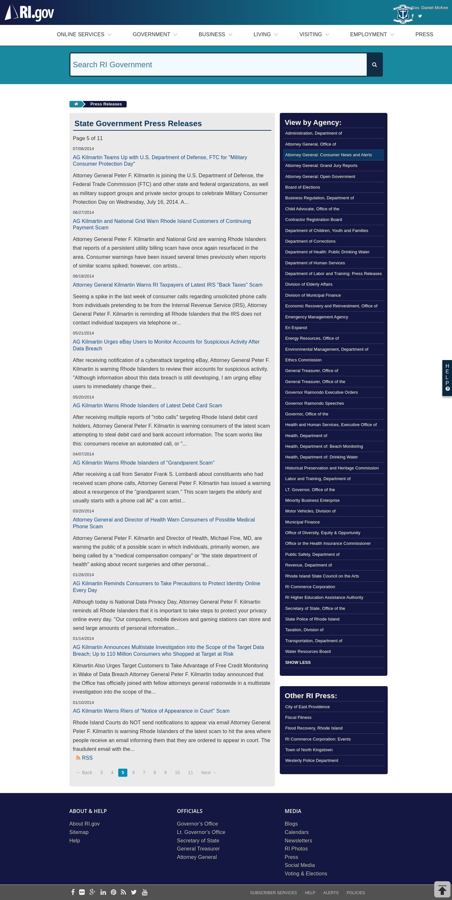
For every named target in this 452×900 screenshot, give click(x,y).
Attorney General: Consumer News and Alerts (328, 154)
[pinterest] (113, 892)
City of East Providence (307, 706)
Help (74, 840)
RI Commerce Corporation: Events (318, 739)
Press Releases (106, 104)
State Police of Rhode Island (312, 619)
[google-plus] (92, 892)
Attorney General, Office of (310, 144)
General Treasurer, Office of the (315, 381)
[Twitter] (420, 16)
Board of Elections (302, 187)
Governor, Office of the (307, 414)
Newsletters (298, 840)
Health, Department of (306, 435)
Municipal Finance (302, 522)
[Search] (374, 64)
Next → (209, 772)
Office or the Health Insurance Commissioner (328, 543)
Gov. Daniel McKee (429, 7)
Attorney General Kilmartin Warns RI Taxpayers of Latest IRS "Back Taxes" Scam (168, 285)
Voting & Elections (306, 873)
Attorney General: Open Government (320, 176)
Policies (356, 893)
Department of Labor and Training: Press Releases (333, 273)
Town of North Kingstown (309, 749)
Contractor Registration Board (313, 219)
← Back (84, 772)
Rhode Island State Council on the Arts (322, 576)
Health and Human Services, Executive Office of (331, 424)
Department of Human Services (315, 262)
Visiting (311, 34)
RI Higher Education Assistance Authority (324, 597)
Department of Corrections (310, 241)
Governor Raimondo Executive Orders (321, 392)
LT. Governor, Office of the (310, 489)
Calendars (297, 832)
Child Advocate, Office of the (312, 208)
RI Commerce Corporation (310, 586)
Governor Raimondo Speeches (314, 403)
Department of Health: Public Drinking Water (327, 251)
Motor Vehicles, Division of (310, 511)
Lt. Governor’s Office (201, 832)
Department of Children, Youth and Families (326, 230)
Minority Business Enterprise (312, 500)
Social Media (300, 865)
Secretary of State (198, 840)
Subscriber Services (273, 893)
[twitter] (134, 892)
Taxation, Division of (304, 629)
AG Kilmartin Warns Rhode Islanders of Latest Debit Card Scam (148, 405)
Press (424, 34)
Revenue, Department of (308, 565)
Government (151, 34)
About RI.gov (84, 824)
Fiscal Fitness (298, 717)
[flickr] (82, 892)
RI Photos (296, 848)
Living (262, 34)
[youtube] (144, 892)
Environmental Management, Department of (327, 349)
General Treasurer (198, 848)
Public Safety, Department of (312, 554)
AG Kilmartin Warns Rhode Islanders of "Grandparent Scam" (144, 463)
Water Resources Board (308, 651)
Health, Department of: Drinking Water (321, 457)
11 (190, 772)
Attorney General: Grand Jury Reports (321, 165)
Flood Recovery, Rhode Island (314, 728)
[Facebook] (412, 16)
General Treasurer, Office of (311, 370)
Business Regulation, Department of (319, 197)
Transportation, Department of (313, 640)
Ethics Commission (303, 359)
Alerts (331, 893)
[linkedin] (103, 892)
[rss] (123, 892)
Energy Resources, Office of (312, 338)
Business (212, 34)
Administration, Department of (313, 133)
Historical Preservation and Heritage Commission (332, 468)
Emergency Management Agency (316, 316)
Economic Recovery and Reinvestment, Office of (331, 305)
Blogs (291, 824)
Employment (368, 34)
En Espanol (296, 327)
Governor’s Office (197, 824)
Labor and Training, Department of (318, 478)
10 (177, 772)
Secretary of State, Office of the (315, 608)
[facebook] (73, 892)
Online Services (80, 34)
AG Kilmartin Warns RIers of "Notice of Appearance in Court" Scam (151, 711)
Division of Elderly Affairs (309, 284)
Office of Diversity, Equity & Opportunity (323, 532)
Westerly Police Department (311, 760)
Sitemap (79, 832)
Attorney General (197, 857)
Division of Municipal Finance (313, 295)
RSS (87, 758)
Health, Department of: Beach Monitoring (324, 446)
